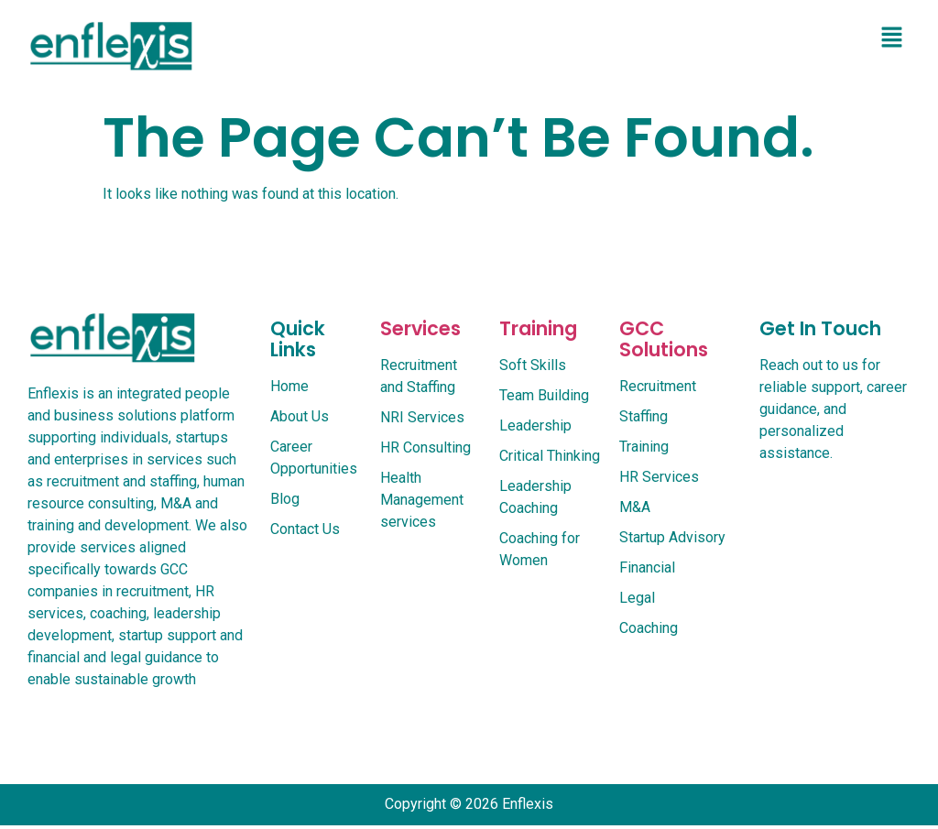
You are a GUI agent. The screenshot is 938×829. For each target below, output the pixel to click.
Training (538, 328)
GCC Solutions (663, 339)
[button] (892, 38)
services (420, 328)
